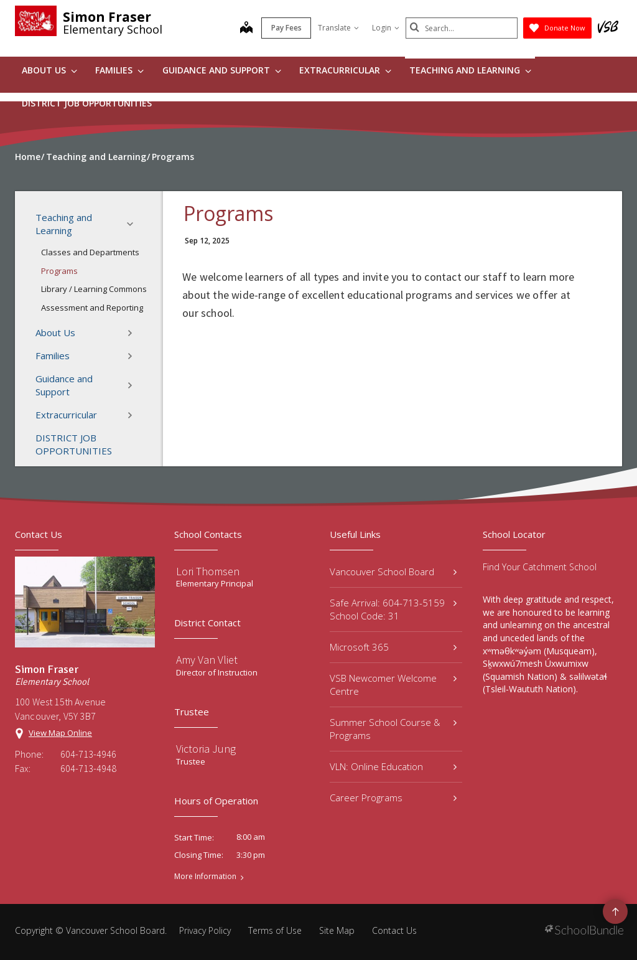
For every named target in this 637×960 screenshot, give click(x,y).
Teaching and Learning (470, 70)
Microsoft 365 (393, 647)
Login (385, 27)
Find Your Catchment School (540, 567)
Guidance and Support (221, 70)
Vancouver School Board (393, 571)
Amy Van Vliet (207, 659)
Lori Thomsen (207, 571)
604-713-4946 (88, 754)
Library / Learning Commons (94, 288)
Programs (59, 270)
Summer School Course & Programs (393, 728)
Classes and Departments (90, 252)
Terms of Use (275, 930)
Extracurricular (345, 70)
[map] (246, 28)
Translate (338, 27)
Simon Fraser (107, 17)
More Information (205, 877)
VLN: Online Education (393, 766)
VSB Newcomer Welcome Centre (393, 684)
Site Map (337, 930)
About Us (49, 70)
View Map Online (60, 732)
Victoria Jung (206, 748)
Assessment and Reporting (92, 307)
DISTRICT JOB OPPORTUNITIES (87, 103)
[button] (134, 224)
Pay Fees (286, 27)
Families (119, 70)
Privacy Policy (205, 930)
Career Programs (393, 797)
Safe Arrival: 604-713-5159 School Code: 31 (393, 609)
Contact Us (394, 930)
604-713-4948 (88, 768)
